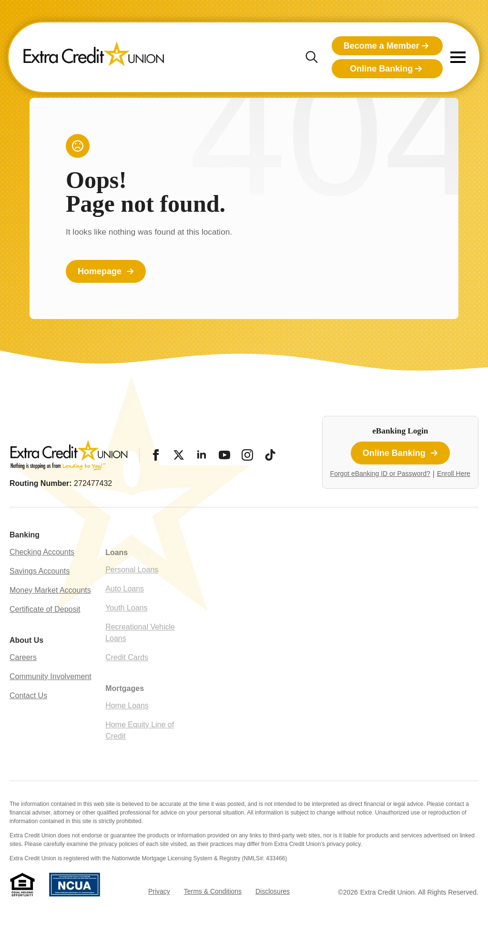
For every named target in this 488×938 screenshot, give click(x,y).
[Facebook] (156, 455)
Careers (23, 677)
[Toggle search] (311, 57)
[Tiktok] (270, 455)
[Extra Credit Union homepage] (93, 57)
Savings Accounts (40, 591)
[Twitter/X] (178, 455)
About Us (26, 660)
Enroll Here (453, 473)
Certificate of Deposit (45, 629)
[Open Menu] (458, 57)
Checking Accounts (42, 572)
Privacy (159, 891)
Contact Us (28, 715)
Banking (25, 555)
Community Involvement (51, 696)
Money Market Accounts (50, 610)
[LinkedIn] (201, 455)
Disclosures (272, 891)
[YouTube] (224, 455)
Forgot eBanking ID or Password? (380, 473)
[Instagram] (247, 455)
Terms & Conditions (213, 891)
